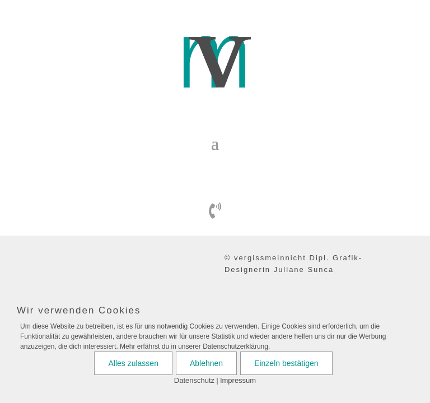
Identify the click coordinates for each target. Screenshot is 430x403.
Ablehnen (206, 363)
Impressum (238, 380)
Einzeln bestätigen (286, 363)
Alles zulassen (133, 363)
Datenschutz (194, 380)
